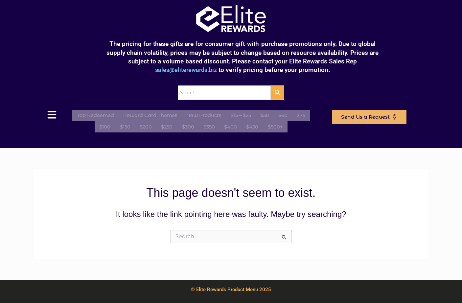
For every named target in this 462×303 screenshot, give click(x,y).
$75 (302, 116)
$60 (285, 116)
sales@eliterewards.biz (186, 71)
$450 (248, 126)
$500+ (270, 126)
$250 (168, 126)
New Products (209, 116)
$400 (228, 126)
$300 (188, 126)
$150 (129, 126)
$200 (148, 126)
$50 (269, 116)
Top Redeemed (96, 116)
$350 (207, 126)
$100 (110, 126)
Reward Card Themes (153, 116)
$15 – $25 (246, 116)
